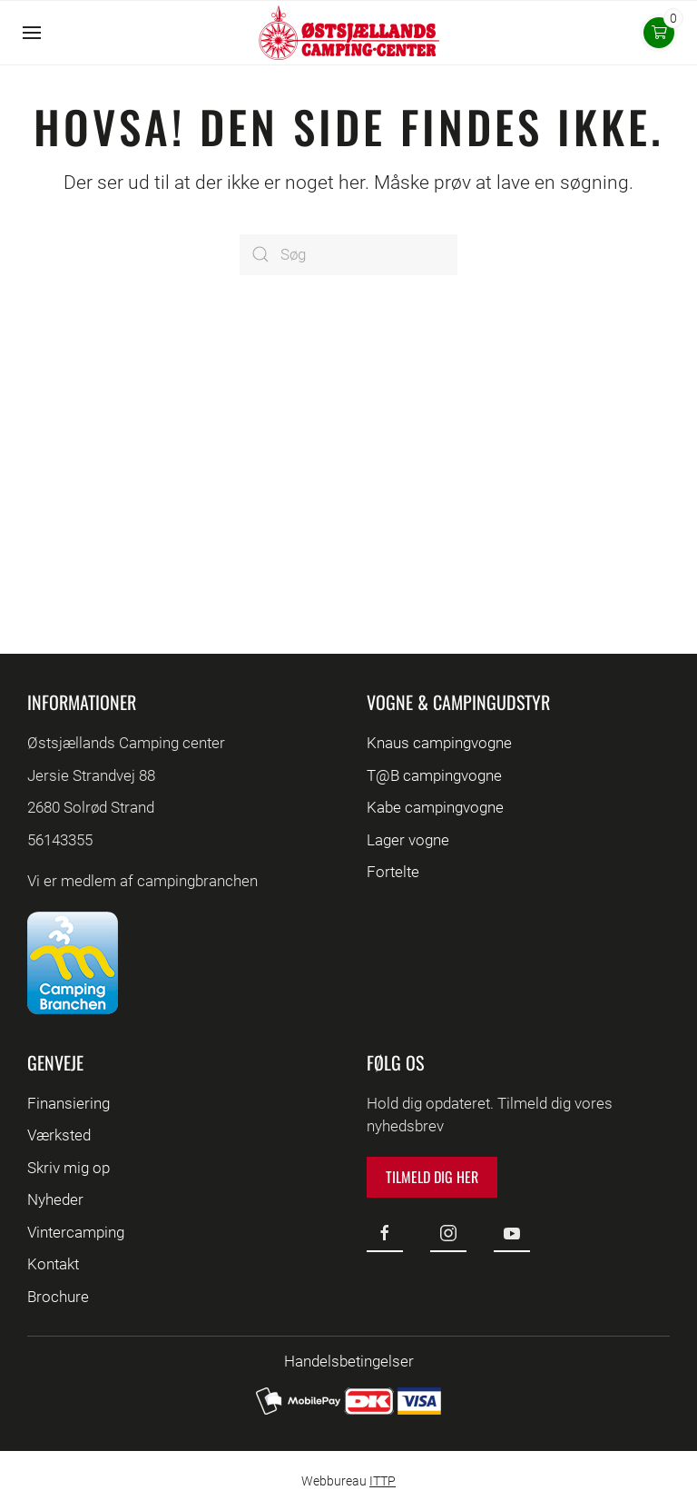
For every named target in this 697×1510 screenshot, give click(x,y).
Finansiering (68, 1103)
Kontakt (53, 1264)
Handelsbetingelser (349, 1361)
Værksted (59, 1135)
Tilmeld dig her (432, 1177)
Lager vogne (408, 840)
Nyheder (55, 1199)
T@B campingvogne (434, 775)
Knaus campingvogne (439, 743)
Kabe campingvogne (435, 807)
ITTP (382, 1481)
